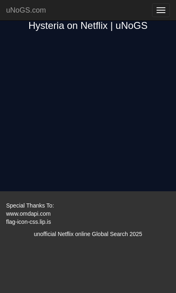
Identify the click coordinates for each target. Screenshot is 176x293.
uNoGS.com (26, 10)
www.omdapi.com (28, 213)
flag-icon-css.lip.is (28, 222)
